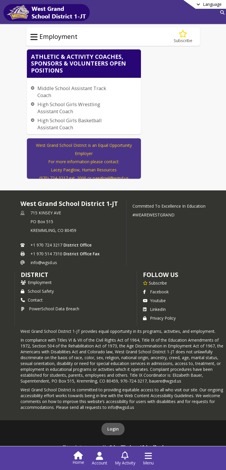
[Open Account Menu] (99, 458)
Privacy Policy (159, 318)
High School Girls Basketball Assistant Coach (69, 124)
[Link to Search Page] (221, 12)
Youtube (154, 300)
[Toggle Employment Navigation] (34, 37)
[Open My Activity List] (125, 458)
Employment (36, 282)
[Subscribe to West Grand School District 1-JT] (155, 283)
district (34, 275)
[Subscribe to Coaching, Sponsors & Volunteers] (183, 37)
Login (113, 429)
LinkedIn (154, 309)
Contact (32, 300)
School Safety (37, 291)
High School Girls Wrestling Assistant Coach (68, 108)
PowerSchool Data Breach (50, 308)
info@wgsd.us (44, 262)
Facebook (156, 292)
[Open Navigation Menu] (148, 458)
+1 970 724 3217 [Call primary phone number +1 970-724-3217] (46, 245)
